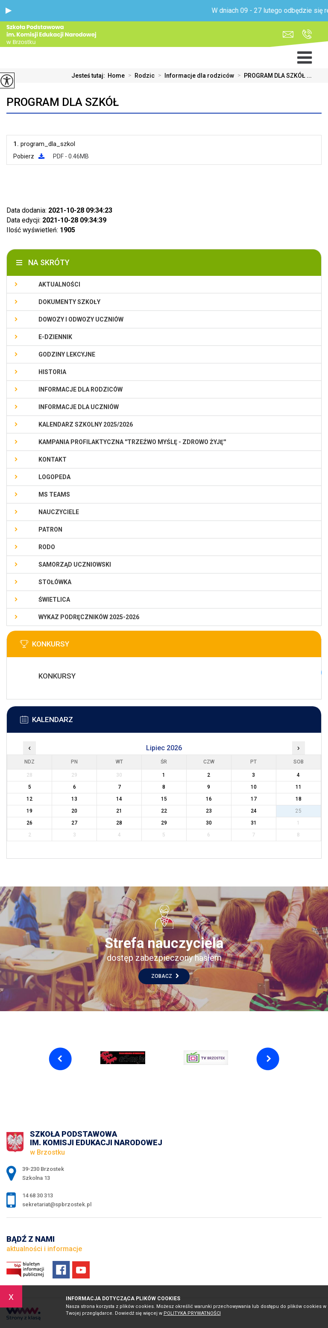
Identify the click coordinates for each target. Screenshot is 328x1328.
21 (119, 811)
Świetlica (54, 599)
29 (164, 823)
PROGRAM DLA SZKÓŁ (62, 102)
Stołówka (54, 582)
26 (29, 823)
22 (164, 811)
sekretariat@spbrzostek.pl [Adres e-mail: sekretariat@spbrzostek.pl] (56, 1204)
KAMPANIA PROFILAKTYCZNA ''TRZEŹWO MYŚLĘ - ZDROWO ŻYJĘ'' (132, 442)
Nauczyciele (58, 512)
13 (74, 799)
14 (119, 799)
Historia (52, 372)
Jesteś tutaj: (89, 76)
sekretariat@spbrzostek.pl (288, 34)
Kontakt (52, 459)
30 (209, 823)
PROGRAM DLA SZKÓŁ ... (273, 76)
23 (209, 811)
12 (29, 799)
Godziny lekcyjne (66, 354)
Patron (50, 529)
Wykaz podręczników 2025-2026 (88, 617)
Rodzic (140, 76)
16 (209, 799)
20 (74, 811)
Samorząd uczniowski (74, 564)
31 (254, 823)
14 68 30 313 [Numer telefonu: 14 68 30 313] (37, 1195)
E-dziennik (55, 336)
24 (254, 811)
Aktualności (59, 284)
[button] (8, 10)
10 (254, 787)
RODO (46, 547)
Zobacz (165, 976)
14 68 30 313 (307, 34)
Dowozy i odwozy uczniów (80, 319)
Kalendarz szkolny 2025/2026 (85, 424)
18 (299, 799)
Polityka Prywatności (192, 1313)
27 (74, 823)
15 (164, 799)
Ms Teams (54, 494)
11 (299, 787)
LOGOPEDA (54, 477)
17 (254, 799)
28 (119, 823)
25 (299, 811)
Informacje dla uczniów (78, 407)
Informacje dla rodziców (194, 76)
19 (29, 811)
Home (116, 76)
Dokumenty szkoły (69, 301)
